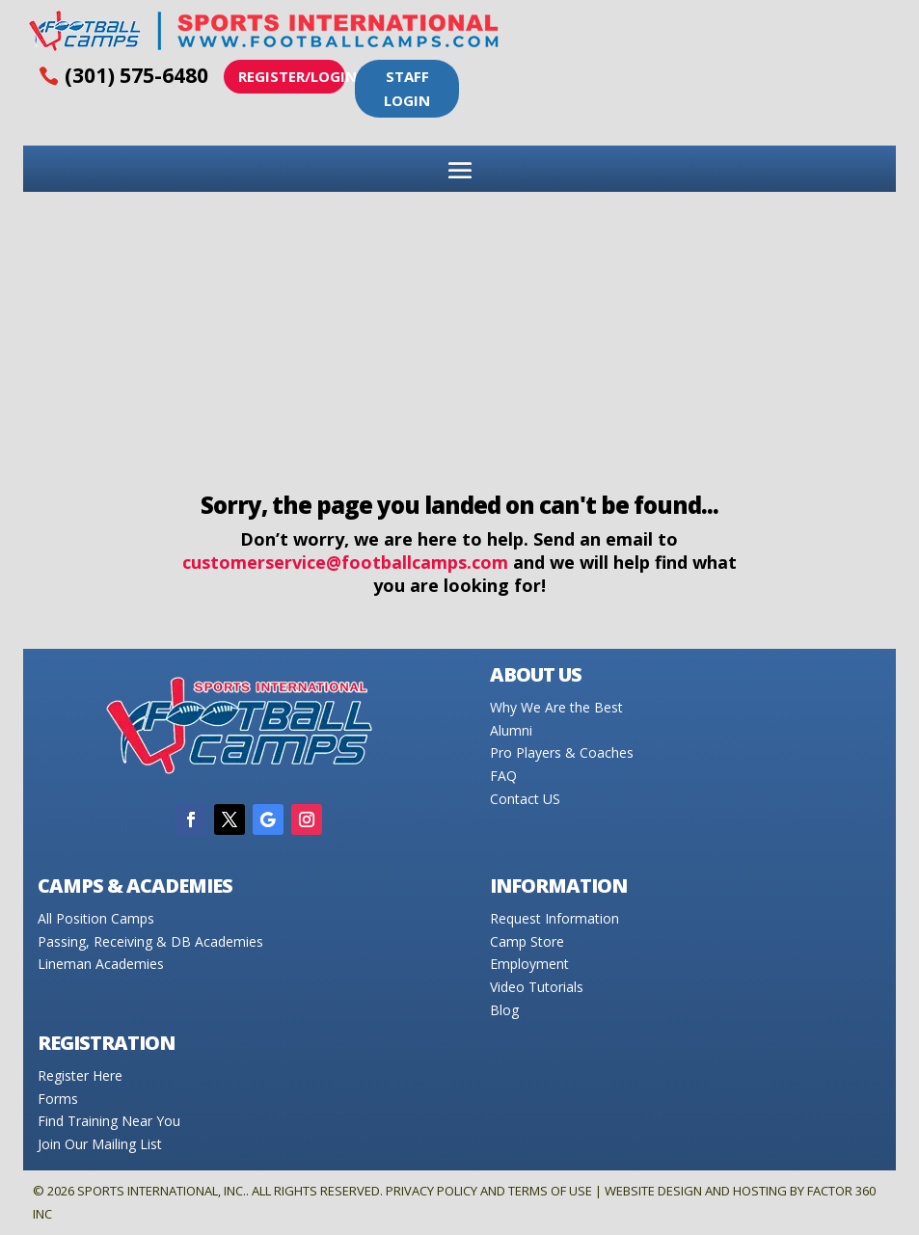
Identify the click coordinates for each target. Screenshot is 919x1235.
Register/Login (291, 76)
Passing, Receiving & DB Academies (150, 941)
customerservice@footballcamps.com (345, 562)
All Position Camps (96, 918)
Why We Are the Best (556, 707)
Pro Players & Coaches (562, 752)
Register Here (80, 1075)
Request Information (554, 918)
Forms (58, 1098)
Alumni (511, 730)
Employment (529, 963)
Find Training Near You (109, 1121)
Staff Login (407, 89)
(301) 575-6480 (136, 75)
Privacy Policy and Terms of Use (489, 1190)
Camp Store (527, 941)
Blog (504, 1010)
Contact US (525, 799)
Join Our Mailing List (100, 1144)
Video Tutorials (536, 987)
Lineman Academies (101, 963)
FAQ (503, 775)
